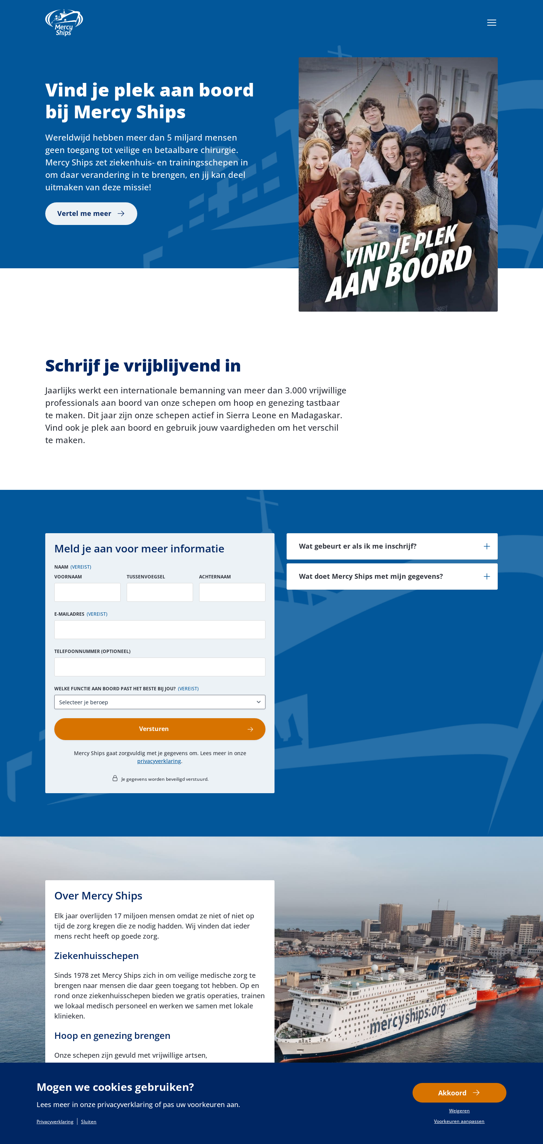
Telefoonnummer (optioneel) (92, 651)
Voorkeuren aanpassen (459, 1122)
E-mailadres (80, 614)
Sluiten (89, 1122)
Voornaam (68, 577)
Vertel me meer (84, 213)
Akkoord (452, 1092)
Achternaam (215, 577)
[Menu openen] (492, 23)
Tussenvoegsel (146, 577)
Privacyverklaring (55, 1122)
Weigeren (459, 1111)
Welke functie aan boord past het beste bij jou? (126, 689)
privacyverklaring (159, 762)
